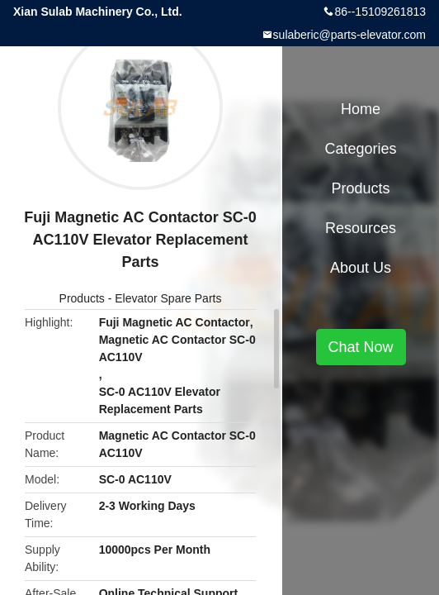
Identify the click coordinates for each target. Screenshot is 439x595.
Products (82, 298)
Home (360, 109)
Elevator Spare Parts (168, 298)
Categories (360, 148)
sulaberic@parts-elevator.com (349, 34)
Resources (360, 228)
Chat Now (361, 347)
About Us (360, 267)
